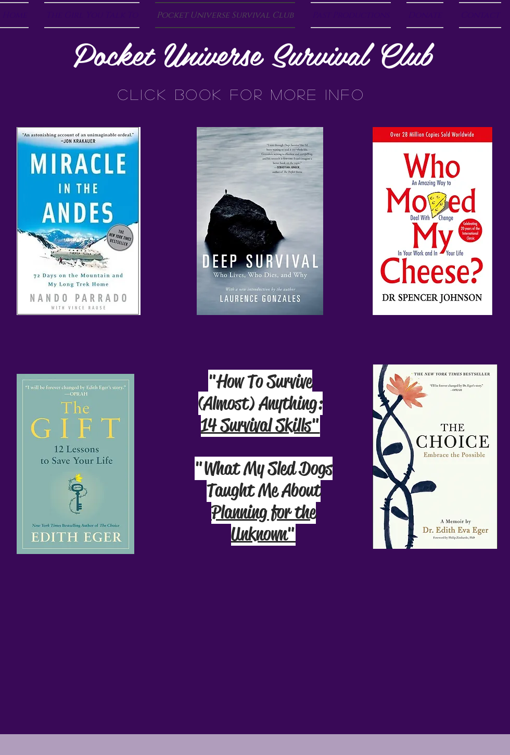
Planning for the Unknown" (263, 523)
